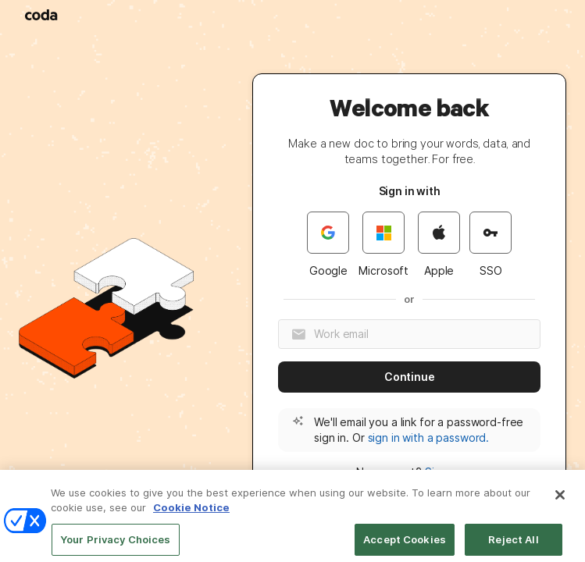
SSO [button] (490, 244)
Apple (439, 244)
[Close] (560, 500)
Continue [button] (409, 376)
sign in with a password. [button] (429, 437)
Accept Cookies (404, 545)
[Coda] (42, 14)
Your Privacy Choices (115, 545)
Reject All (513, 545)
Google (328, 244)
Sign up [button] (444, 471)
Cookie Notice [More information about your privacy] (191, 513)
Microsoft (383, 244)
